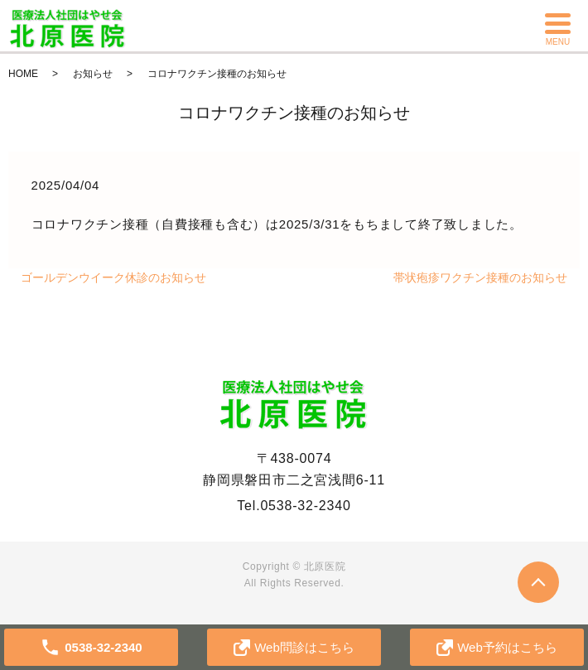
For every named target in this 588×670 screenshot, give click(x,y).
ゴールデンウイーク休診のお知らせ (113, 277)
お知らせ (93, 74)
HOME (23, 74)
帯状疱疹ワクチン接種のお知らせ (480, 277)
